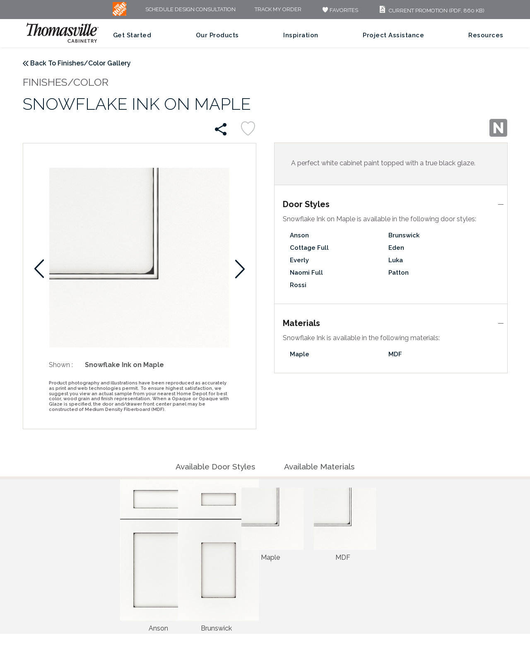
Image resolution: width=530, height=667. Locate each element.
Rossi (298, 285)
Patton (398, 272)
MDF (395, 354)
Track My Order (278, 10)
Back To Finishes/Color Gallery (80, 63)
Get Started (132, 35)
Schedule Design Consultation (190, 10)
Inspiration (300, 35)
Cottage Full (309, 247)
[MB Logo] (119, 14)
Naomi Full (306, 272)
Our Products (217, 35)
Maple (299, 354)
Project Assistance (393, 35)
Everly (299, 260)
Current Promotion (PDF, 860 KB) (430, 10)
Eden (396, 247)
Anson (299, 235)
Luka (395, 260)
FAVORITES (339, 10)
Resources (486, 35)
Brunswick (403, 235)
